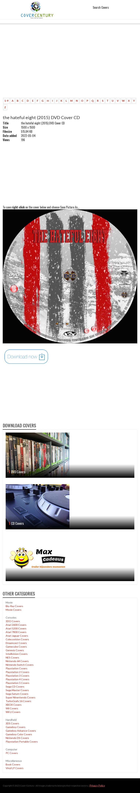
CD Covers (17, 523)
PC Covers (12, 753)
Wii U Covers (13, 711)
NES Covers (12, 657)
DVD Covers (18, 472)
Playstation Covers (16, 668)
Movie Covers (13, 609)
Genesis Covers (15, 650)
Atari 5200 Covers (16, 628)
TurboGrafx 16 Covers (18, 701)
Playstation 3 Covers (17, 675)
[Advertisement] (70, 68)
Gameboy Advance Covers (21, 730)
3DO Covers (13, 621)
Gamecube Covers (16, 646)
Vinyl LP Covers (15, 768)
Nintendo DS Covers (17, 737)
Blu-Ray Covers (14, 606)
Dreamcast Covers (16, 642)
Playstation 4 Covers (17, 679)
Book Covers (13, 764)
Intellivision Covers (17, 653)
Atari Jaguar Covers (17, 635)
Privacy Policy (97, 785)
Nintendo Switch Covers (20, 664)
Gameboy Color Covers (19, 734)
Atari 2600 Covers (16, 624)
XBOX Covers (14, 704)
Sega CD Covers (15, 686)
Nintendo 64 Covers (17, 661)
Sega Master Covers (17, 690)
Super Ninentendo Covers (20, 697)
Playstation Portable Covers (22, 741)
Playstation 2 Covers (17, 672)
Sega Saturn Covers (17, 693)
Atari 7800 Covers (16, 632)
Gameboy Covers (15, 727)
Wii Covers (12, 708)
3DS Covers (12, 723)
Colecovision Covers (17, 639)
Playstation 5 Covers (17, 682)
